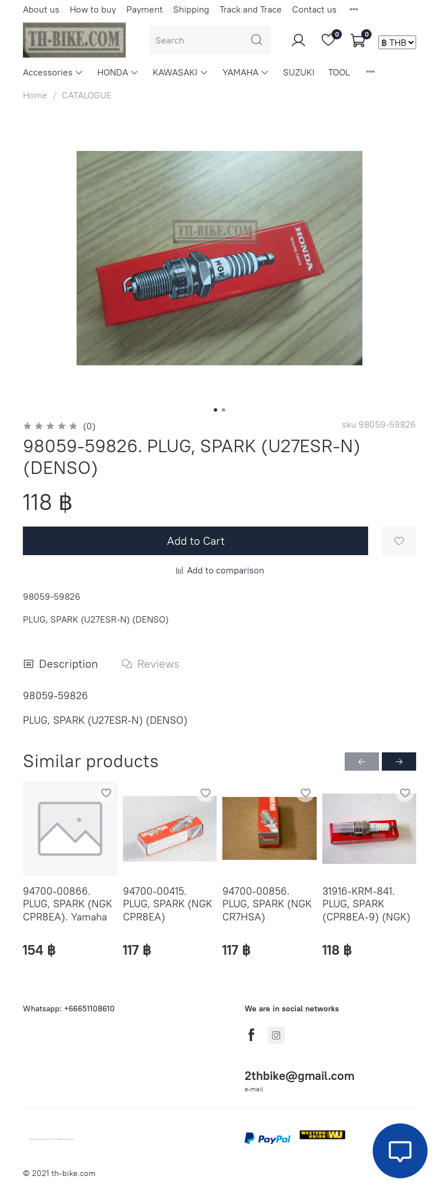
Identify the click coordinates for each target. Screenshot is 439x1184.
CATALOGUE (86, 95)
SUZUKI (298, 72)
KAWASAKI (180, 72)
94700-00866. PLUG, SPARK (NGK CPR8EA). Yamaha (67, 903)
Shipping (191, 9)
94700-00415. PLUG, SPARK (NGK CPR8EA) (167, 903)
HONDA (118, 72)
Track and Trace (251, 9)
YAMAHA (245, 72)
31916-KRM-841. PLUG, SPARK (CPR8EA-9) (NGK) (366, 903)
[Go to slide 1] (215, 410)
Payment (144, 9)
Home (35, 95)
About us (41, 9)
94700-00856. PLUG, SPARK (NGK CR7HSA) (267, 903)
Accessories (53, 72)
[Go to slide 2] (223, 410)
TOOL (339, 72)
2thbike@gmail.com (299, 1075)
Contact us (314, 9)
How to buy (93, 9)
